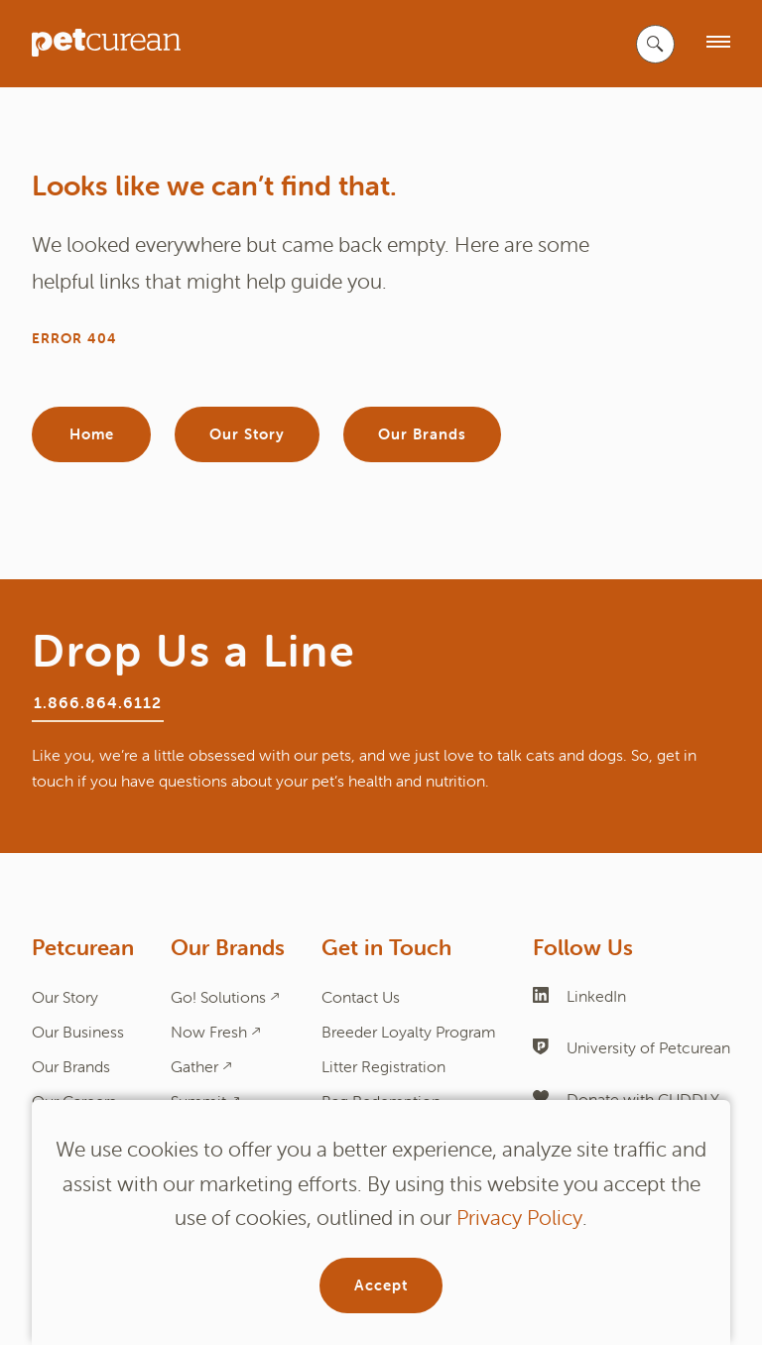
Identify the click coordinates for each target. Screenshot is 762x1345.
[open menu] (718, 43)
